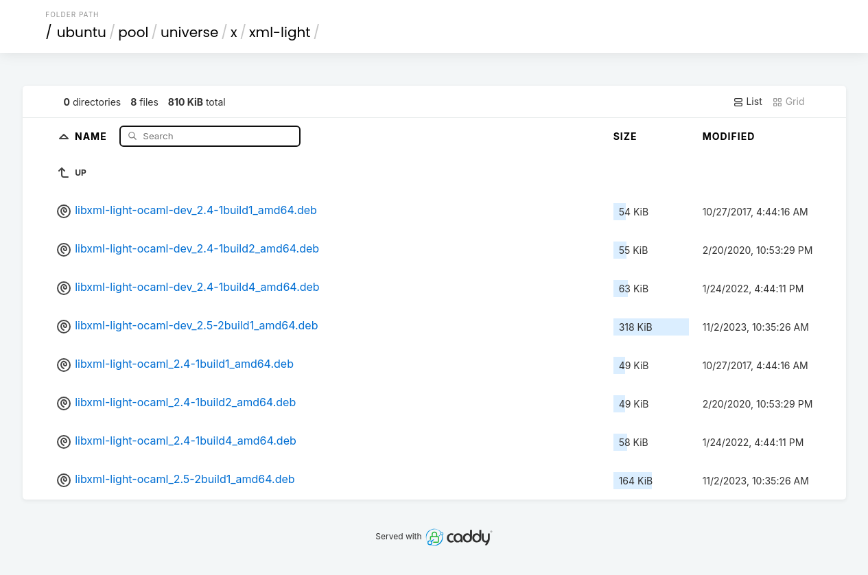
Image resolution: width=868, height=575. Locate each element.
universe (189, 32)
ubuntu (81, 32)
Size (625, 136)
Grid (788, 101)
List (747, 101)
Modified (729, 136)
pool (133, 32)
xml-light (280, 32)
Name (92, 135)
